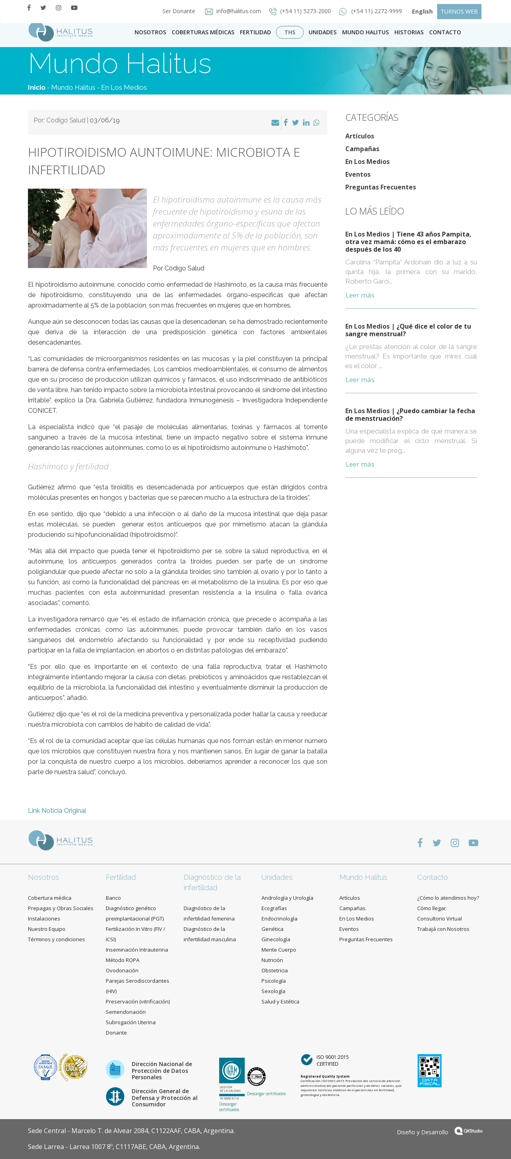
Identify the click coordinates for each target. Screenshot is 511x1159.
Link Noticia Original (57, 810)
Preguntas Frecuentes (380, 187)
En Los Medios (124, 87)
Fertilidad (255, 32)
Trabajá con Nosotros (443, 928)
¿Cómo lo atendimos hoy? (448, 897)
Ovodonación (122, 970)
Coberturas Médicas (203, 32)
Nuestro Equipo (46, 928)
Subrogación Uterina (131, 1022)
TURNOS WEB (459, 11)
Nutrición (272, 960)
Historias (409, 32)
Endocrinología (279, 918)
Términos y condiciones (56, 939)
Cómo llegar (431, 908)
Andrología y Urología (287, 897)
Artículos (359, 136)
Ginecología (275, 939)
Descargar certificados (229, 1106)
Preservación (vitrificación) (138, 1001)
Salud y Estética (280, 1001)
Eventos (357, 174)
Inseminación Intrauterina (137, 949)
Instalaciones (44, 918)
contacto (445, 32)
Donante (116, 1032)
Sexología (273, 991)
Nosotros (150, 32)
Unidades (323, 32)
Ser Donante (176, 11)
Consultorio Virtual (439, 918)
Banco (113, 897)
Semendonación (126, 1011)
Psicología (273, 980)
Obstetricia (274, 970)
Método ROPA (122, 960)
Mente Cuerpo (278, 949)
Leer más (360, 295)
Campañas (362, 148)
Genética (272, 928)
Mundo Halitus (365, 32)
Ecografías (274, 908)
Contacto (432, 877)
